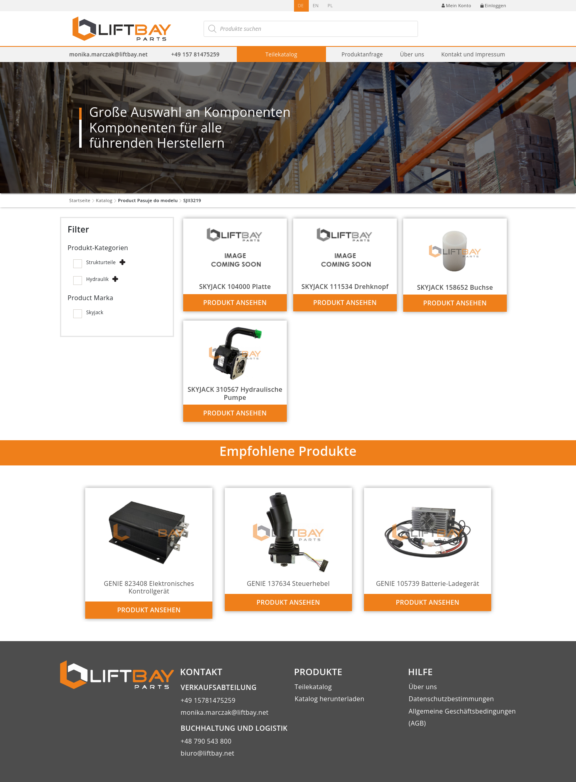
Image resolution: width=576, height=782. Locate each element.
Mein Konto (456, 5)
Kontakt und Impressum (473, 54)
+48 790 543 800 (206, 741)
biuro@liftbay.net (207, 753)
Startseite (79, 200)
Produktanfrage (362, 54)
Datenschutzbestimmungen (451, 698)
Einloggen (493, 5)
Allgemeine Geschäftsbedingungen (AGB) (462, 717)
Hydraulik (97, 279)
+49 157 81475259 (195, 54)
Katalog (104, 200)
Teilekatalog (282, 54)
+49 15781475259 (208, 700)
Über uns (412, 54)
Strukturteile (101, 262)
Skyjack (94, 312)
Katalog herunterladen (329, 698)
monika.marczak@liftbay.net (108, 54)
